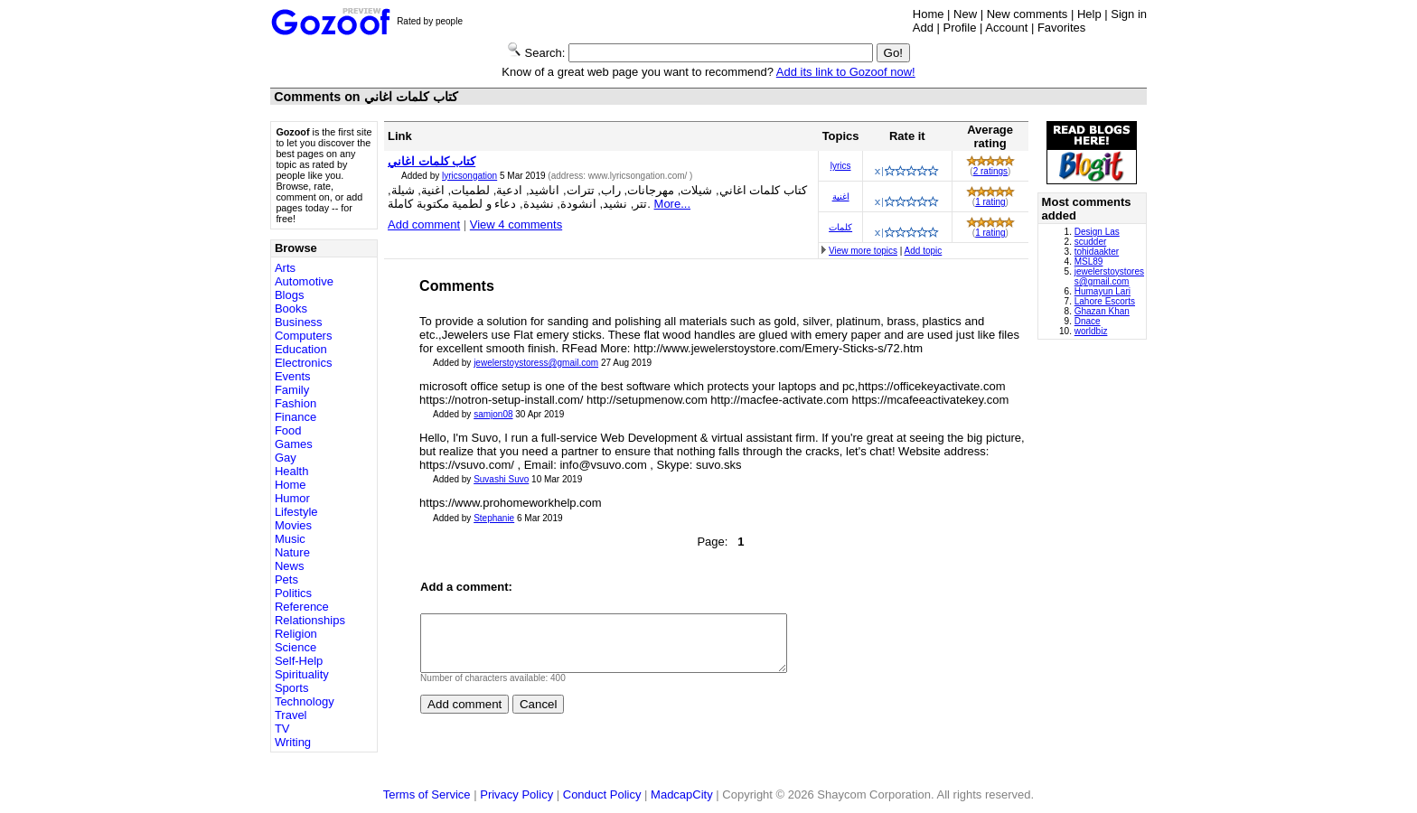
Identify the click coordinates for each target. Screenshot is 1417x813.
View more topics (863, 251)
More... (672, 203)
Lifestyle (296, 512)
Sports (292, 688)
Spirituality (302, 674)
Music (290, 539)
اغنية (840, 196)
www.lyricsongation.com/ (639, 176)
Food (288, 430)
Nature (292, 552)
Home (928, 14)
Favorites (1061, 27)
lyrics (840, 166)
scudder (1090, 242)
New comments (1027, 14)
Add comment (424, 224)
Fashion (295, 403)
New (965, 14)
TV (282, 728)
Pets (286, 579)
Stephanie (494, 518)
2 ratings (990, 171)
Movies (293, 525)
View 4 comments (516, 224)
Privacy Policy (516, 794)
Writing (293, 742)
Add (923, 27)
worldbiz (1091, 331)
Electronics (304, 362)
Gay (285, 457)
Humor (292, 498)
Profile (960, 27)
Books (291, 308)
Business (299, 322)
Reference (302, 606)
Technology (304, 701)
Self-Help (299, 661)
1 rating (990, 202)
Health (292, 471)
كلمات (840, 227)
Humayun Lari (1102, 291)
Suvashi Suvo (501, 479)
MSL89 (1088, 261)
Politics (293, 593)
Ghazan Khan (1102, 311)
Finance (295, 417)
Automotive (304, 281)
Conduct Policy (602, 794)
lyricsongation (469, 176)
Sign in (1129, 14)
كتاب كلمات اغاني (431, 161)
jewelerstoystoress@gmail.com (536, 363)
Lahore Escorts (1104, 301)
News (290, 566)
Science (295, 647)
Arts (285, 268)
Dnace (1087, 321)
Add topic (924, 251)
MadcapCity (682, 794)
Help (1089, 14)
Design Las (1097, 232)
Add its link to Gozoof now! (845, 72)
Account (1006, 27)
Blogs (290, 295)
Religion (296, 633)
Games (294, 444)
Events (293, 376)
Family (292, 390)
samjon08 (493, 414)
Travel (291, 715)
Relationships (310, 620)
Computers (304, 335)
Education (301, 349)
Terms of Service (427, 794)
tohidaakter (1096, 252)
